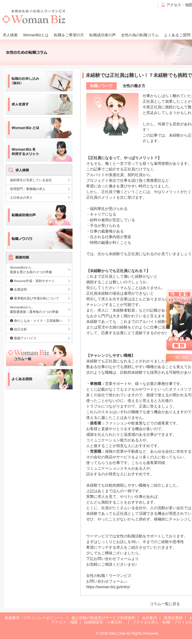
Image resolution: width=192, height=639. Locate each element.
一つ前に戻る (179, 357)
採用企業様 (173, 618)
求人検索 (10, 35)
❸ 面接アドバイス (23, 338)
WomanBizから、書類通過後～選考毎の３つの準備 (34, 309)
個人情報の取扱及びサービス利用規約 (103, 618)
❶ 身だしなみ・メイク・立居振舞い (36, 320)
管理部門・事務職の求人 (27, 189)
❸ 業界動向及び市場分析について (34, 298)
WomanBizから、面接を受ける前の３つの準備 (31, 270)
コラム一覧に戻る (165, 604)
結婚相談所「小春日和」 (105, 622)
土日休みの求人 (21, 197)
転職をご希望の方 (69, 35)
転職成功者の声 (102, 35)
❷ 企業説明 (18, 289)
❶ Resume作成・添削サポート (32, 281)
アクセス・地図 (64, 622)
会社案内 (149, 618)
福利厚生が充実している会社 (31, 180)
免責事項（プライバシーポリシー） (35, 618)
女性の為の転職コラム (140, 35)
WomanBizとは (36, 35)
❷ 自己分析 (18, 329)
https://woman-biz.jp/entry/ (108, 587)
